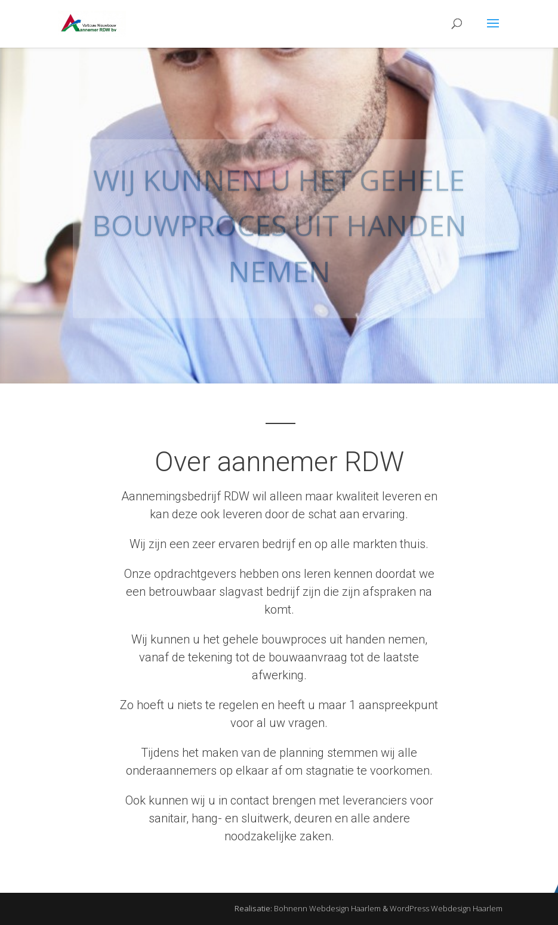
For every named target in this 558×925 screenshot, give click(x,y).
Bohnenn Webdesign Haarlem (327, 908)
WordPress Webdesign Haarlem (446, 908)
